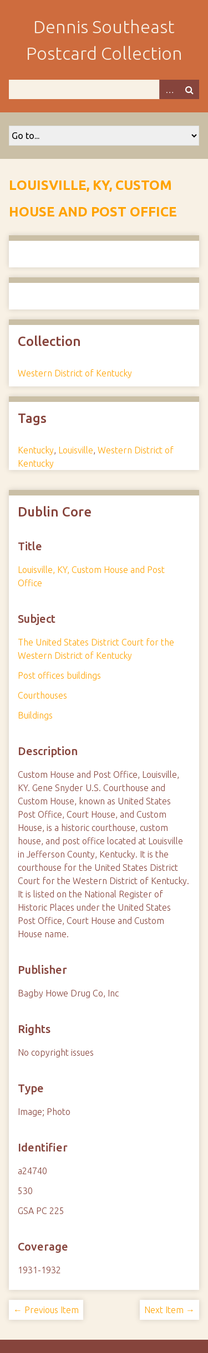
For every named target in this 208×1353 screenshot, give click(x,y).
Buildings (35, 715)
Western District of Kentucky (75, 373)
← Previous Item (46, 1310)
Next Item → (169, 1310)
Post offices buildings (59, 675)
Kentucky (36, 450)
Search (189, 89)
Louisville (75, 450)
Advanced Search (169, 89)
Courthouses (42, 695)
